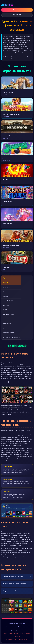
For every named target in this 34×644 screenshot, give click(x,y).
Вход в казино (17, 10)
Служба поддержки (15, 630)
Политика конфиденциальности (17, 623)
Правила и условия (23, 627)
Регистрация (17, 14)
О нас (22, 630)
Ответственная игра (11, 627)
